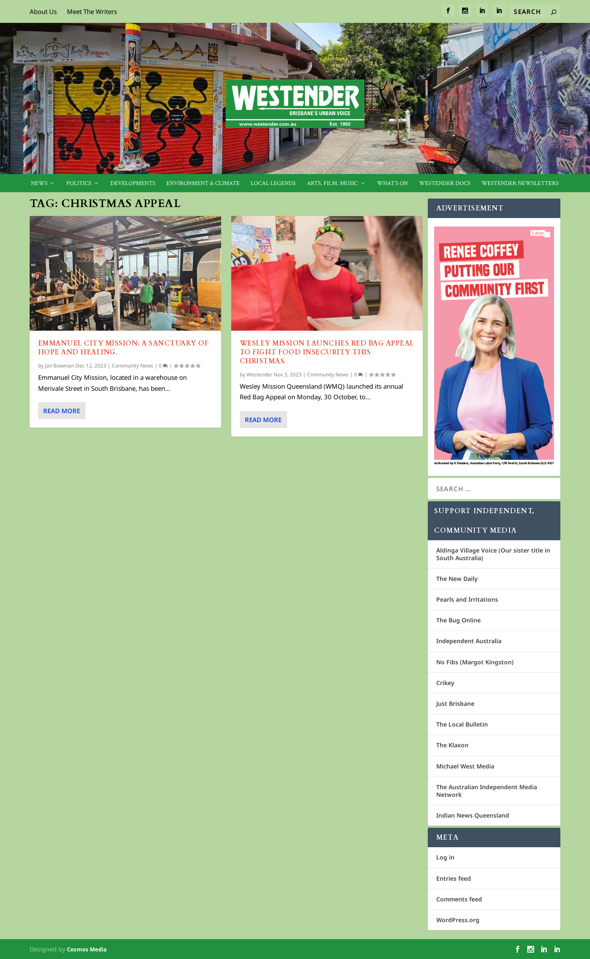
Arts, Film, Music (332, 183)
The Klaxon (452, 745)
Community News (132, 365)
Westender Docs (444, 183)
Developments (133, 183)
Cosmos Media (87, 949)
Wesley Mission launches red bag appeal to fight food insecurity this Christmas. (327, 352)
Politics (78, 183)
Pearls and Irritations (467, 599)
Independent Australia (468, 641)
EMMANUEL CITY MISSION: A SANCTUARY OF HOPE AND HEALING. (123, 348)
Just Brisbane (455, 703)
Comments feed (459, 899)
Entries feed (453, 878)
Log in (445, 857)
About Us (43, 11)
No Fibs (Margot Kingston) (475, 662)
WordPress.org (457, 920)
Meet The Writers (92, 11)
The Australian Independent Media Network (486, 791)
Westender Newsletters (520, 183)
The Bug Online (458, 620)
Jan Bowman (59, 365)
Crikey (445, 683)
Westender (259, 374)
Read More (61, 410)
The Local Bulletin (462, 724)
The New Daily (457, 579)
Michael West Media (465, 766)
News (39, 183)
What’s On (392, 183)
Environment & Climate (203, 183)
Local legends (273, 183)
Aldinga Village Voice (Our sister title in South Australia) (493, 554)
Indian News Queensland (472, 815)
